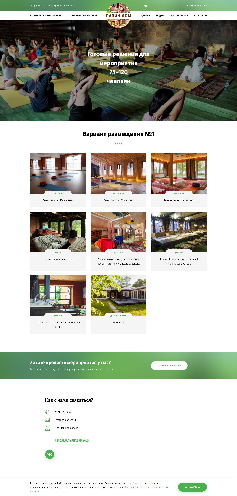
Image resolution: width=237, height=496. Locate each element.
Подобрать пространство (47, 15)
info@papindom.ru (65, 419)
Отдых (160, 15)
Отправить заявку (169, 365)
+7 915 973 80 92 (197, 5)
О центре (144, 15)
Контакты (200, 15)
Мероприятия (179, 15)
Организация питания (84, 15)
